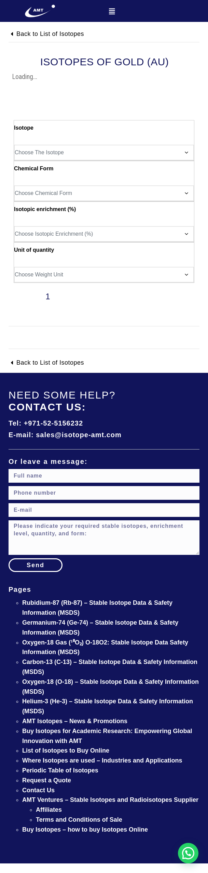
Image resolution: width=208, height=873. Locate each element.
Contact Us (38, 790)
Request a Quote (46, 780)
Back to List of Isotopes (50, 33)
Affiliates (49, 809)
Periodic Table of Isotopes (60, 770)
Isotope (23, 128)
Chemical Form (34, 168)
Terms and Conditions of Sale (79, 819)
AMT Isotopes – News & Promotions (74, 721)
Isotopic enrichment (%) (45, 209)
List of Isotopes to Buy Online (65, 750)
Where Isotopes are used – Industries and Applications (102, 760)
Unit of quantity (34, 250)
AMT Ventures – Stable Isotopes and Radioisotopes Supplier (110, 799)
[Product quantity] (48, 300)
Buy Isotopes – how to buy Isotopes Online (85, 829)
